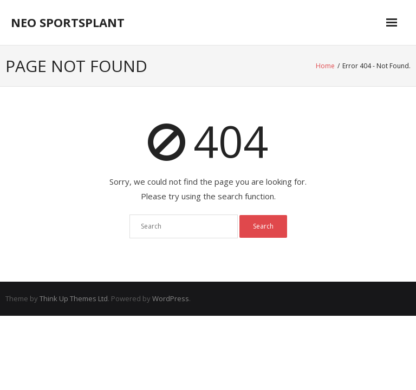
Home (325, 65)
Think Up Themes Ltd (74, 298)
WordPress (170, 298)
